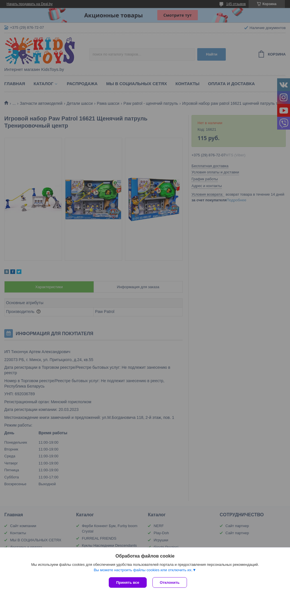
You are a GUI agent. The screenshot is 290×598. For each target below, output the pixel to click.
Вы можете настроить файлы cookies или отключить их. (143, 570)
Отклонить (170, 582)
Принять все (127, 582)
